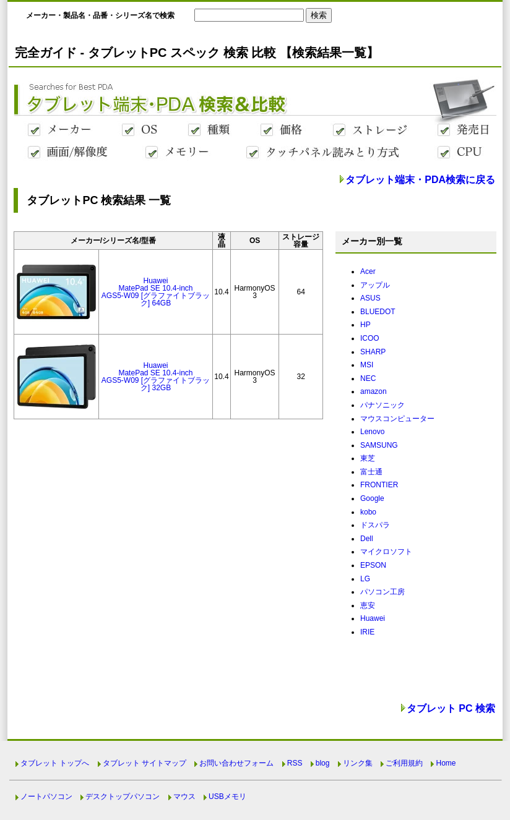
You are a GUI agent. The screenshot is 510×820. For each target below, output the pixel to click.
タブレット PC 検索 (451, 708)
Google (372, 498)
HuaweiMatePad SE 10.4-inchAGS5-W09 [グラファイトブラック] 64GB (156, 291)
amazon (373, 391)
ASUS (370, 298)
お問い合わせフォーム (236, 763)
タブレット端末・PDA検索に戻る (420, 179)
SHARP (373, 352)
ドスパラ (375, 525)
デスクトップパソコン (122, 796)
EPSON (373, 565)
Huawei (372, 618)
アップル (375, 285)
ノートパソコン (46, 796)
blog (323, 763)
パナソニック (382, 405)
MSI (366, 365)
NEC (368, 378)
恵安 (367, 605)
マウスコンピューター (397, 418)
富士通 (371, 472)
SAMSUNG (379, 445)
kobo (368, 512)
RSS (295, 763)
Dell (366, 538)
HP (365, 324)
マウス (184, 796)
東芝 (367, 458)
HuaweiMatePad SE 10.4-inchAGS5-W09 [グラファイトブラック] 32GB (156, 376)
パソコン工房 (382, 591)
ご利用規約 (404, 763)
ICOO (369, 338)
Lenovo (372, 431)
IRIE (367, 632)
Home (446, 763)
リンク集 (358, 763)
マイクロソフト (386, 551)
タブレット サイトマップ (144, 763)
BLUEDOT (377, 311)
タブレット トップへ (54, 763)
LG (365, 578)
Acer (368, 271)
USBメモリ (227, 796)
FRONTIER (379, 484)
